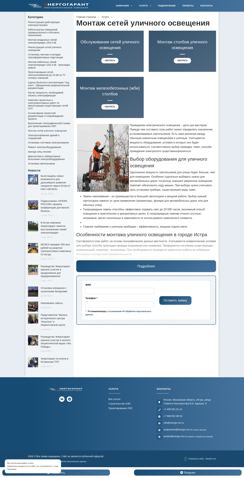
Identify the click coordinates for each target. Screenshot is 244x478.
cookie (31, 463)
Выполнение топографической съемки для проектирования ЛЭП (49, 125)
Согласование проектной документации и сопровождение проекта (45, 116)
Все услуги (114, 399)
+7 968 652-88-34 (173, 416)
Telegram (187, 472)
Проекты (188, 5)
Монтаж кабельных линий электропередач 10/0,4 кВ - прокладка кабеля (49, 65)
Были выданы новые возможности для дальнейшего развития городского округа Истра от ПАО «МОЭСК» (55, 182)
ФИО (88, 284)
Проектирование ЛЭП (120, 408)
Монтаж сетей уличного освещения (47, 130)
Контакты (206, 5)
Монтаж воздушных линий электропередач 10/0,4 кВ (42, 41)
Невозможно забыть (52, 303)
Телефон (91, 298)
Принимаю (11, 469)
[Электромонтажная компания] (58, 6)
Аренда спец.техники (39, 151)
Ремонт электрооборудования (44, 147)
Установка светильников (41, 163)
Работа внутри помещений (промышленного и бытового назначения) (43, 32)
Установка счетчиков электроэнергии (48, 142)
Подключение (167, 5)
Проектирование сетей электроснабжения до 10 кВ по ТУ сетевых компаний (46, 75)
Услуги (143, 5)
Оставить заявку (175, 300)
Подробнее (146, 266)
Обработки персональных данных (71, 461)
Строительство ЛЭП (119, 403)
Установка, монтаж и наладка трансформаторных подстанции (45, 56)
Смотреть (110, 60)
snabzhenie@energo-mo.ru (185, 429)
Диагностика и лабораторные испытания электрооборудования (46, 158)
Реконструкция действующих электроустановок (44, 23)
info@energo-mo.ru (174, 422)
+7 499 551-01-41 (173, 409)
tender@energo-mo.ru (188, 436)
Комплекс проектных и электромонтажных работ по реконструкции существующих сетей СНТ (48, 104)
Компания (122, 5)
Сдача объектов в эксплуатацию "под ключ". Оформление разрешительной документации (48, 85)
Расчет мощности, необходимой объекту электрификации (45, 94)
